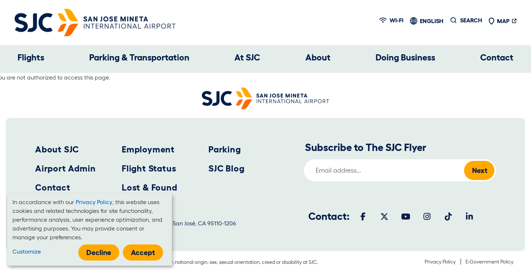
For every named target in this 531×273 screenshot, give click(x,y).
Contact (496, 57)
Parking (224, 149)
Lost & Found (149, 187)
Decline (98, 252)
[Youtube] (405, 216)
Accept (143, 252)
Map (499, 21)
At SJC (247, 57)
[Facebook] (363, 216)
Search (471, 20)
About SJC (57, 149)
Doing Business (405, 57)
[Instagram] (426, 216)
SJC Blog (226, 168)
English (431, 21)
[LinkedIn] (469, 216)
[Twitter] (384, 216)
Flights (31, 57)
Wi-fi (391, 20)
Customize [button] (26, 251)
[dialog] (89, 229)
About (318, 57)
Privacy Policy (440, 262)
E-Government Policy (489, 262)
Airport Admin (65, 168)
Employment (148, 149)
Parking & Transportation (139, 57)
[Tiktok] (448, 216)
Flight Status (149, 168)
